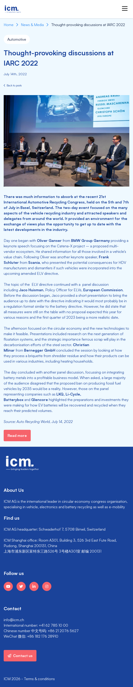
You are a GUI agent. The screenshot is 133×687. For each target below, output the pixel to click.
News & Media (32, 24)
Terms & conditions (39, 678)
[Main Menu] (124, 8)
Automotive (16, 39)
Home (9, 24)
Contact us (20, 655)
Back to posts (13, 85)
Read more (17, 435)
